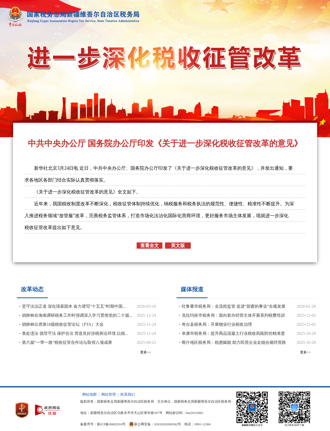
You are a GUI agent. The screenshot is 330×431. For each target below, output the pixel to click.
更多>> (145, 352)
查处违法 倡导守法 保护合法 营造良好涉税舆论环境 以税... (75, 333)
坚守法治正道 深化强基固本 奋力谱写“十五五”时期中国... (74, 306)
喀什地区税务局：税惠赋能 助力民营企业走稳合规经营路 (234, 342)
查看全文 (149, 245)
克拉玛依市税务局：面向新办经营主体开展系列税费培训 (233, 315)
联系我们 (127, 394)
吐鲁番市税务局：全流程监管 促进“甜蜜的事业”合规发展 (233, 306)
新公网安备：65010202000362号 (155, 424)
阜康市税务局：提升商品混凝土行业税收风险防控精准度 (233, 333)
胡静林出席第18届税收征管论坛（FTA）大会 (63, 324)
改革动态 (32, 289)
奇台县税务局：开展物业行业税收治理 (217, 324)
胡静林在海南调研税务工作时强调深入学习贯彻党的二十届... (77, 315)
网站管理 (108, 394)
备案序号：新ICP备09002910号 (103, 424)
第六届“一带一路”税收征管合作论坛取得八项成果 (67, 342)
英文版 (178, 245)
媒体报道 (192, 289)
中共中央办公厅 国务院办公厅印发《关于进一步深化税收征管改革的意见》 (165, 143)
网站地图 (89, 394)
